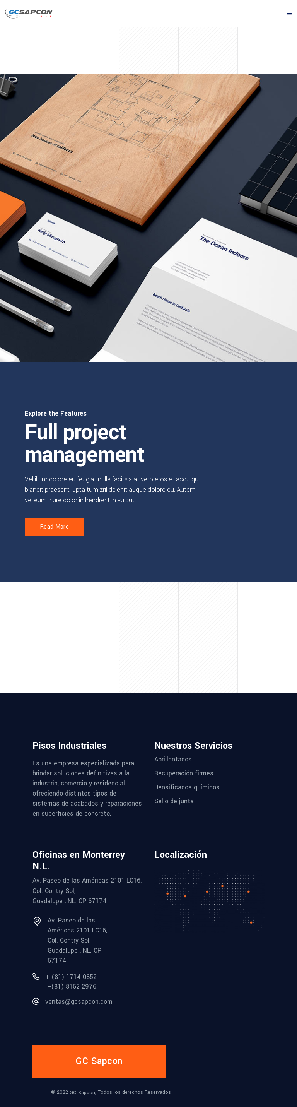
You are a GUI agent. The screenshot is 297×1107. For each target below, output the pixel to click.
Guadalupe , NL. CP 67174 (69, 901)
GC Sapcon (82, 1092)
